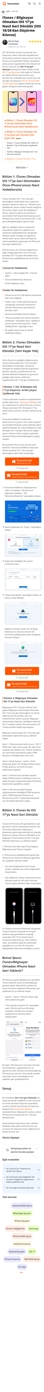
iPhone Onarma (12, 1259)
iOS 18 (23, 46)
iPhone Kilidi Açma (22, 1236)
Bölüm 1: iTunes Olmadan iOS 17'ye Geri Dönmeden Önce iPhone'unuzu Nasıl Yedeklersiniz (21, 123)
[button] (21, 1272)
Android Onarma (22, 1243)
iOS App (22, 1266)
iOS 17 (32, 1251)
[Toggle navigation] (38, 4)
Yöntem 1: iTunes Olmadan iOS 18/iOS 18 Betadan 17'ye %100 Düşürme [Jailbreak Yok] (22, 145)
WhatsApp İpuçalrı (22, 1213)
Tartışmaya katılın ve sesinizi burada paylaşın (22, 1150)
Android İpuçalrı (17, 1251)
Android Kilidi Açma (22, 1205)
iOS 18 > (15, 11)
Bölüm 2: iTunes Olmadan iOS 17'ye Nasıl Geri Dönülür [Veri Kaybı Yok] (20, 135)
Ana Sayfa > (6, 11)
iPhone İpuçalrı (22, 1220)
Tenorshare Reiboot (28, 402)
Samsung (33, 1228)
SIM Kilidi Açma (32, 1259)
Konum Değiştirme (15, 1228)
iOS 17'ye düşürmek (11, 72)
